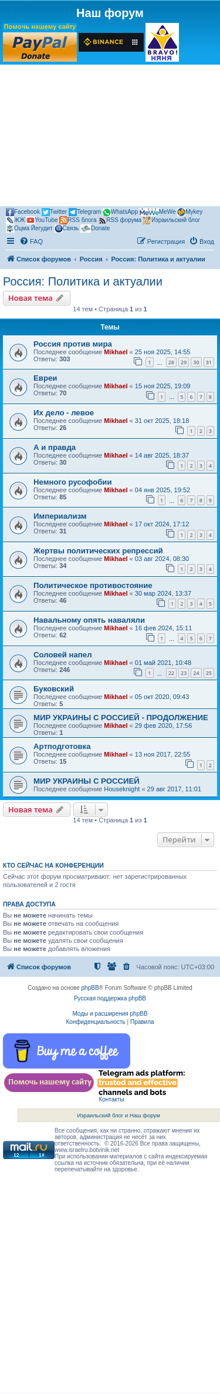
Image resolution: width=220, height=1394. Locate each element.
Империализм (60, 516)
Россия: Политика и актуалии (83, 281)
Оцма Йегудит (29, 228)
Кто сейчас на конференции (53, 865)
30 (196, 362)
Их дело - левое (63, 412)
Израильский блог (171, 220)
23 (184, 673)
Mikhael (115, 351)
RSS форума (119, 220)
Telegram (85, 212)
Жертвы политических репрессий (98, 550)
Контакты (111, 1099)
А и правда (54, 447)
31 (209, 362)
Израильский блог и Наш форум (118, 1115)
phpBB (90, 988)
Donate (95, 228)
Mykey (189, 212)
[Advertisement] (110, 137)
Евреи (45, 378)
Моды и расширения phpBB (109, 1013)
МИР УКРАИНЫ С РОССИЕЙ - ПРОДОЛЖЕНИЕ (120, 717)
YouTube (41, 220)
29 (184, 362)
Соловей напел (62, 654)
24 (196, 673)
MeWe (158, 212)
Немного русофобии (72, 482)
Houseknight (122, 788)
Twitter (54, 212)
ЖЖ (15, 220)
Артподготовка (62, 746)
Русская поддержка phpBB (110, 998)
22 (171, 673)
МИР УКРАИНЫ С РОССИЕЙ (86, 781)
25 (209, 673)
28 (171, 362)
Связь (67, 228)
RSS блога (77, 220)
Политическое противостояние (93, 585)
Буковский (53, 688)
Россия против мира (72, 344)
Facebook (23, 212)
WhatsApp (120, 212)
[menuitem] (31, 241)
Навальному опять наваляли (89, 620)
